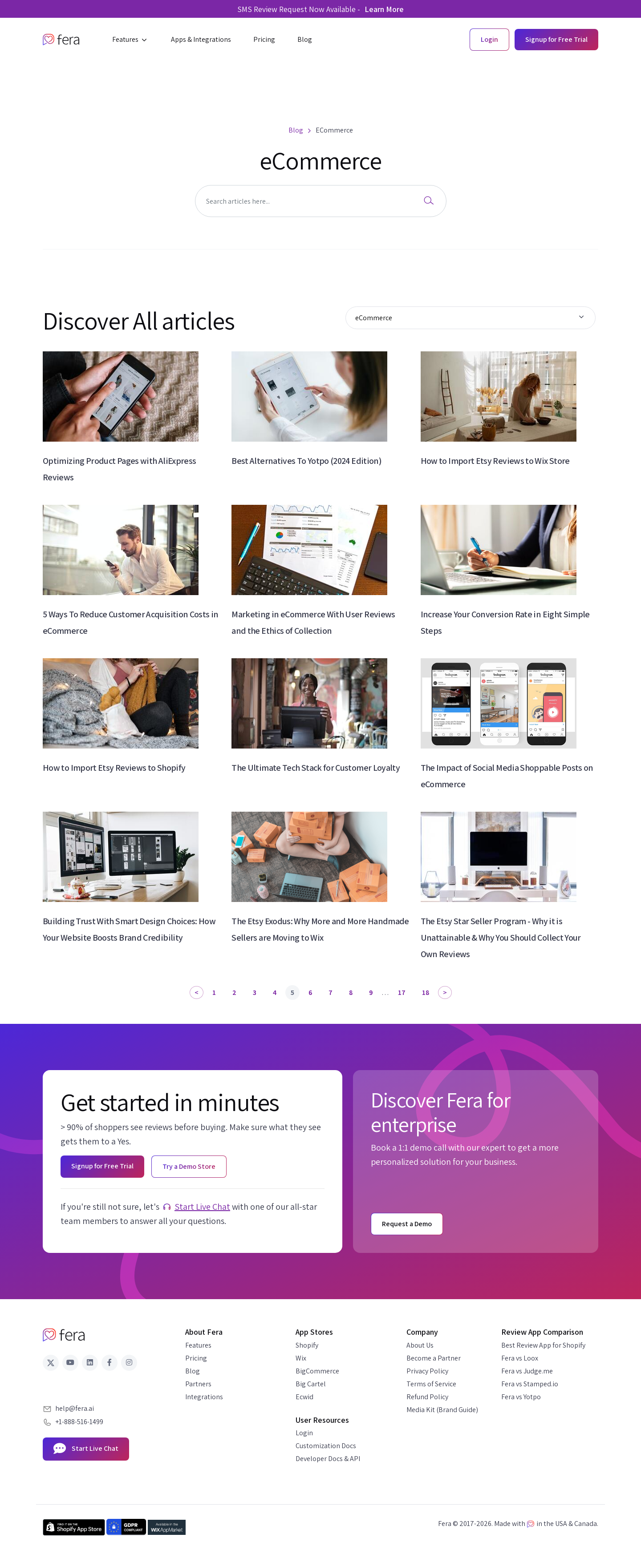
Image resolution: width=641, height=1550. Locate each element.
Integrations (204, 1396)
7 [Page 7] (331, 992)
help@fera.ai (74, 1408)
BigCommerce (317, 1371)
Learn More (384, 9)
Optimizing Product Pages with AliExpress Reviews (119, 469)
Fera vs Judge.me (527, 1371)
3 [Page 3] (254, 992)
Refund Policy (427, 1396)
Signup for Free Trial (556, 39)
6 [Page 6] (310, 992)
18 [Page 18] (425, 992)
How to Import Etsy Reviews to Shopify (114, 767)
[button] (130, 39)
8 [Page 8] (351, 992)
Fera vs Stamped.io (529, 1384)
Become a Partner (433, 1358)
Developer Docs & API (328, 1458)
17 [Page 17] (402, 992)
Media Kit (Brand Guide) (442, 1409)
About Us (420, 1345)
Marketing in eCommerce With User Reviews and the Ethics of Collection (313, 622)
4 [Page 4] (274, 992)
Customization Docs (326, 1445)
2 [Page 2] (234, 992)
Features (198, 1345)
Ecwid (304, 1396)
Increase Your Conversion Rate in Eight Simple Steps (505, 622)
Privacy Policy (427, 1371)
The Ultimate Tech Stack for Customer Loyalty (315, 767)
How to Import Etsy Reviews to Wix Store (495, 461)
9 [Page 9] (371, 992)
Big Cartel (311, 1384)
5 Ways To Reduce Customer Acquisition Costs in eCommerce (131, 622)
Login (304, 1432)
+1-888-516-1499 (79, 1421)
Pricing (196, 1358)
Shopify (307, 1345)
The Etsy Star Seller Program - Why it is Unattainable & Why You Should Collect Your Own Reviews (501, 937)
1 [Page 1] (214, 992)
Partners (198, 1384)
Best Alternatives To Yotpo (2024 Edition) (306, 461)
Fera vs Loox (519, 1358)
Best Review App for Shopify (543, 1345)
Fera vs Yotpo (521, 1396)
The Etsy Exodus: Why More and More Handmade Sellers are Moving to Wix (320, 929)
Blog (192, 1371)
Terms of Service (431, 1384)
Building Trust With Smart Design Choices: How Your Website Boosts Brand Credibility (129, 929)
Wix (301, 1358)
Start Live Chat (202, 1206)
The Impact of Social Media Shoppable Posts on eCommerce (507, 776)
